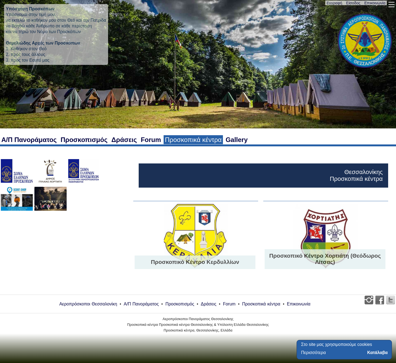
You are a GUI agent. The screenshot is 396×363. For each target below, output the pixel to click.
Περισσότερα (313, 352)
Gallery (237, 139)
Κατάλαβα (377, 352)
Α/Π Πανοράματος (29, 139)
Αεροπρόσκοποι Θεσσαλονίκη (88, 304)
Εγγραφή (334, 3)
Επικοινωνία (374, 3)
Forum (151, 139)
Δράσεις (124, 139)
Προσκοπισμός (84, 139)
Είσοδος (353, 3)
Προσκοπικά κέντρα (193, 139)
